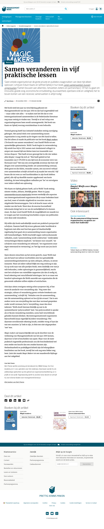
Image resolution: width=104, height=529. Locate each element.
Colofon (45, 503)
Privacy (54, 503)
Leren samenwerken (78, 169)
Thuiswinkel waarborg (11, 503)
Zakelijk (33, 452)
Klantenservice (10, 452)
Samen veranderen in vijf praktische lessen (46, 26)
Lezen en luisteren (10, 472)
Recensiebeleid (9, 480)
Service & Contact (91, 503)
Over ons (7, 456)
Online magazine (11, 26)
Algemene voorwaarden (30, 503)
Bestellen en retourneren (13, 468)
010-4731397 (98, 16)
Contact (6, 460)
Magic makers (52, 139)
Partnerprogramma (11, 484)
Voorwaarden (8, 464)
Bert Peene (10, 101)
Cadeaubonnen (35, 464)
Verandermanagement (25, 26)
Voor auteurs (8, 476)
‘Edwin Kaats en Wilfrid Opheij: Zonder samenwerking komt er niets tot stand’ (84, 251)
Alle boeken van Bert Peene (14, 382)
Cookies (62, 503)
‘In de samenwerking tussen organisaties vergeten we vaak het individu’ (84, 220)
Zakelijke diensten (36, 456)
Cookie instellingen (75, 503)
